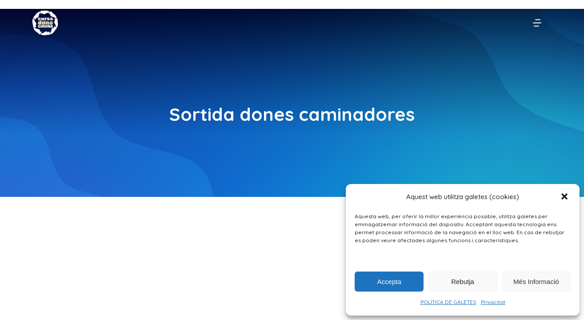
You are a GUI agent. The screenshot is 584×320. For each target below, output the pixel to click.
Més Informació (536, 281)
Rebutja (462, 281)
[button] (565, 197)
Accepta (389, 281)
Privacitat (493, 302)
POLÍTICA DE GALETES (448, 302)
